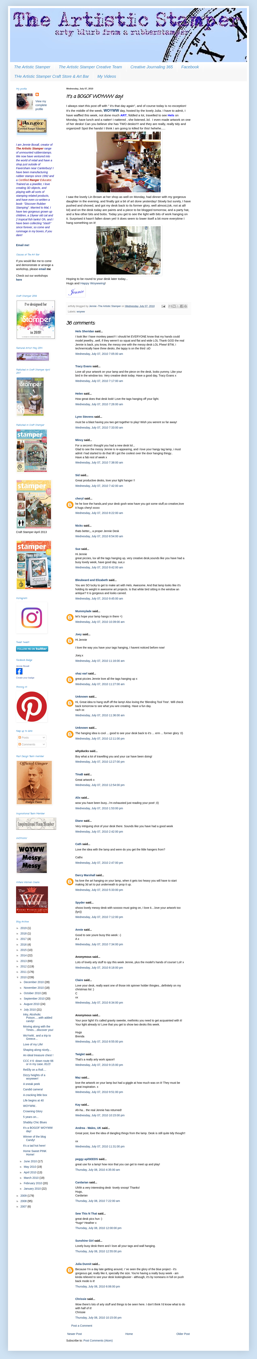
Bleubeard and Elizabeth (91, 580)
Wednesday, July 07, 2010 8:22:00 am (99, 513)
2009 (24, 1195)
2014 (24, 955)
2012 (24, 966)
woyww (81, 311)
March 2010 (31, 1177)
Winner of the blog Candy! (34, 1138)
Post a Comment (81, 1325)
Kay (78, 1104)
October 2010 (33, 993)
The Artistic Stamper (32, 67)
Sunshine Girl (84, 1240)
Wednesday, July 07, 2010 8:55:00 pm (99, 1041)
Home (129, 1333)
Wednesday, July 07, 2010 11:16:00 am (99, 660)
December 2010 (34, 982)
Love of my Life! (33, 1044)
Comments (26, 744)
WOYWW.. (30, 1105)
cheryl (79, 498)
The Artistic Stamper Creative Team (90, 67)
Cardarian (82, 1182)
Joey (78, 634)
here (19, 279)
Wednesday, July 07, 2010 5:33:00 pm (99, 889)
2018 (24, 933)
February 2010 (33, 1183)
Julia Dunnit (83, 1264)
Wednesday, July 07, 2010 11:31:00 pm (99, 1146)
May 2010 (30, 1166)
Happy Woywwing (92, 283)
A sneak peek (31, 1084)
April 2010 (30, 1172)
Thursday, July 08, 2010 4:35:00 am (97, 1169)
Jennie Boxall (22, 666)
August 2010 (32, 1004)
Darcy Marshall (85, 875)
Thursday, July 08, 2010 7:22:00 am (97, 1200)
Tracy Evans (83, 366)
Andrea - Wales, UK (88, 1128)
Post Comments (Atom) (98, 1340)
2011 (24, 971)
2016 (24, 944)
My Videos (106, 76)
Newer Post (74, 1333)
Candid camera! (33, 1089)
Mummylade (83, 611)
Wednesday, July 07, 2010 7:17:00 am (99, 381)
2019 (24, 928)
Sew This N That (86, 1213)
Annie (79, 929)
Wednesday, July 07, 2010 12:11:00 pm (99, 738)
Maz (78, 1077)
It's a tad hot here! (34, 1145)
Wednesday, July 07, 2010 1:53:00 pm (99, 808)
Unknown (81, 696)
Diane (79, 820)
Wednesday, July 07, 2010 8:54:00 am (99, 536)
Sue (78, 549)
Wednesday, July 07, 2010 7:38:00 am (99, 462)
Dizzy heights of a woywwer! (34, 1076)
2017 (24, 938)
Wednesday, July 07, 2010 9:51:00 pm (99, 1092)
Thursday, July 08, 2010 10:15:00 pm (98, 1317)
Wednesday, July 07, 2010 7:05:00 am (99, 353)
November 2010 (34, 987)
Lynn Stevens (84, 416)
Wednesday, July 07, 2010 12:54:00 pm (99, 785)
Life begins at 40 (33, 1100)
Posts (23, 737)
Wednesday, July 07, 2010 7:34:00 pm (99, 944)
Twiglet (80, 1054)
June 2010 (31, 1161)
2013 (24, 961)
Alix (78, 797)
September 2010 (34, 998)
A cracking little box (35, 1095)
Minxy (79, 440)
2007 (24, 1206)
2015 (24, 950)
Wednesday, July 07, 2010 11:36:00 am (99, 715)
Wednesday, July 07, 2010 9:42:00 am (99, 567)
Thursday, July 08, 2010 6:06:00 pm (97, 1286)
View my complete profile (41, 105)
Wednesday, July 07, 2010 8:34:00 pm (99, 1002)
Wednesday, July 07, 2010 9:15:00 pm (99, 1064)
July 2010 (30, 1009)
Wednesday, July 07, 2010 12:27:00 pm (99, 761)
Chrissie (80, 1299)
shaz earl (81, 673)
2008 (24, 1201)
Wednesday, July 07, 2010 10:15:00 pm (99, 1115)
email (43, 269)
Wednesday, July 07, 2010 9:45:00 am (99, 598)
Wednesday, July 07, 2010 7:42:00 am (99, 485)
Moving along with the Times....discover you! (38, 1028)
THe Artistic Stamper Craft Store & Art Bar (51, 76)
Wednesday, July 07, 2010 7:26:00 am (99, 404)
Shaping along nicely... (37, 1049)
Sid (77, 475)
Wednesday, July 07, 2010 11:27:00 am (99, 684)
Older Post (183, 1333)
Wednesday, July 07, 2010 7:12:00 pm (99, 917)
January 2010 (33, 1188)
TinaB (79, 774)
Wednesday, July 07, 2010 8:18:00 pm (99, 967)
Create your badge (25, 677)
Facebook (190, 67)
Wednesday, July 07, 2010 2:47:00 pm (99, 862)
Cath (78, 844)
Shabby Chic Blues (35, 1122)
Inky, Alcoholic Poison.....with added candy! (37, 1018)
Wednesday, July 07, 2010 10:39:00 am (99, 621)
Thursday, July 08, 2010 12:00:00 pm (98, 1228)
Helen (79, 393)
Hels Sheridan (84, 331)
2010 (24, 977)
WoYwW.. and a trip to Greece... (37, 1037)
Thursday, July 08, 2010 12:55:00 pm (98, 1251)
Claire (79, 980)
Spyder (80, 902)
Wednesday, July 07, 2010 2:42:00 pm (99, 831)
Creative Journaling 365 (152, 67)
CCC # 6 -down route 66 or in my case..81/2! (38, 1062)
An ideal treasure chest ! (38, 1055)
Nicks (79, 525)
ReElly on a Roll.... (34, 1069)
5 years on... (31, 1117)
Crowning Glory (32, 1111)
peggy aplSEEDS (86, 1159)
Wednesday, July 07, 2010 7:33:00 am (99, 427)
